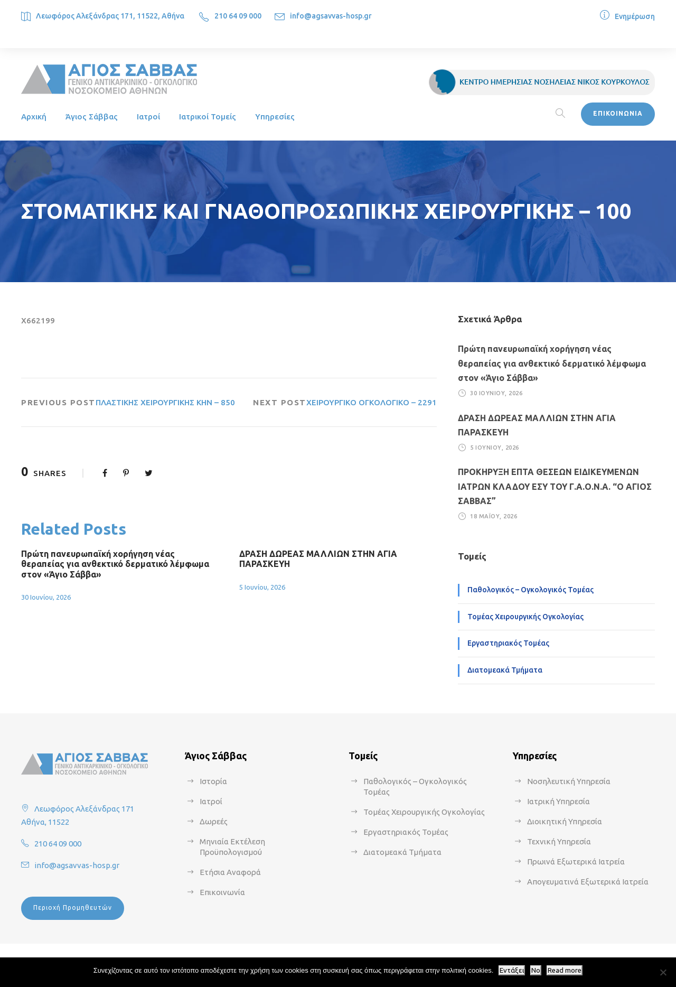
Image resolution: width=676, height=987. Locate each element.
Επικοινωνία (222, 892)
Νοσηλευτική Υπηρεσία (569, 781)
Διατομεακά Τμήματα (504, 670)
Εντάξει (512, 970)
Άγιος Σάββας (91, 116)
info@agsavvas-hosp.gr (331, 16)
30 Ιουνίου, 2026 (46, 597)
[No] (663, 972)
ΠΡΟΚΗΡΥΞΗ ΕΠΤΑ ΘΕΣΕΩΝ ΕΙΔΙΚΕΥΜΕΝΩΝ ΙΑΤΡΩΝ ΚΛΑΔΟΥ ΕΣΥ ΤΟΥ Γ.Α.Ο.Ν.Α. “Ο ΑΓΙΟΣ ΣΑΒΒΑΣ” (555, 486)
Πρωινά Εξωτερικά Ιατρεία (576, 861)
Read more (564, 970)
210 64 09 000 (237, 16)
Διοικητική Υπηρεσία (564, 821)
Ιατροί (148, 116)
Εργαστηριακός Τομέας (508, 643)
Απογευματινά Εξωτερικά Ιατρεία (588, 881)
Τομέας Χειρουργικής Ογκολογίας (525, 616)
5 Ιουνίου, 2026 (262, 587)
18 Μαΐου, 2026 (493, 516)
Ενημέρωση (635, 16)
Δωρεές (214, 821)
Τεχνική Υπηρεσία (559, 841)
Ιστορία (213, 781)
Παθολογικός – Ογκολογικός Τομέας (530, 589)
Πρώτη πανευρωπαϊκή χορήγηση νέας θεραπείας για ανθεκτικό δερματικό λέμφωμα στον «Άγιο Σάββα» (115, 564)
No (535, 970)
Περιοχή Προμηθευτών (72, 907)
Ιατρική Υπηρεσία (558, 801)
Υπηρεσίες (275, 116)
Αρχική (33, 116)
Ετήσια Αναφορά (230, 872)
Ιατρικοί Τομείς (207, 116)
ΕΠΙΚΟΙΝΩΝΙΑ (618, 113)
